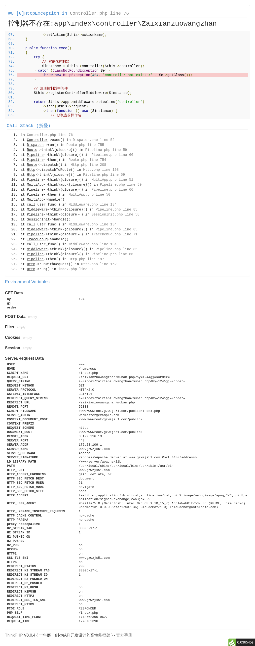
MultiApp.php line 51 (112, 180)
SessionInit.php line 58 (116, 214)
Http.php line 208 (88, 165)
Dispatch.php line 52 (93, 140)
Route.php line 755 (85, 145)
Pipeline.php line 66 (112, 155)
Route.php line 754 (87, 160)
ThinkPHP (14, 635)
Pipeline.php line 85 (116, 210)
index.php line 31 (76, 269)
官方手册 (124, 635)
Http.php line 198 (101, 170)
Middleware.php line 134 (92, 205)
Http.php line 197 (86, 259)
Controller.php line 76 (99, 13)
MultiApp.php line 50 (89, 195)
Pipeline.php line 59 (106, 150)
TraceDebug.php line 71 (115, 234)
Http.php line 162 (99, 264)
